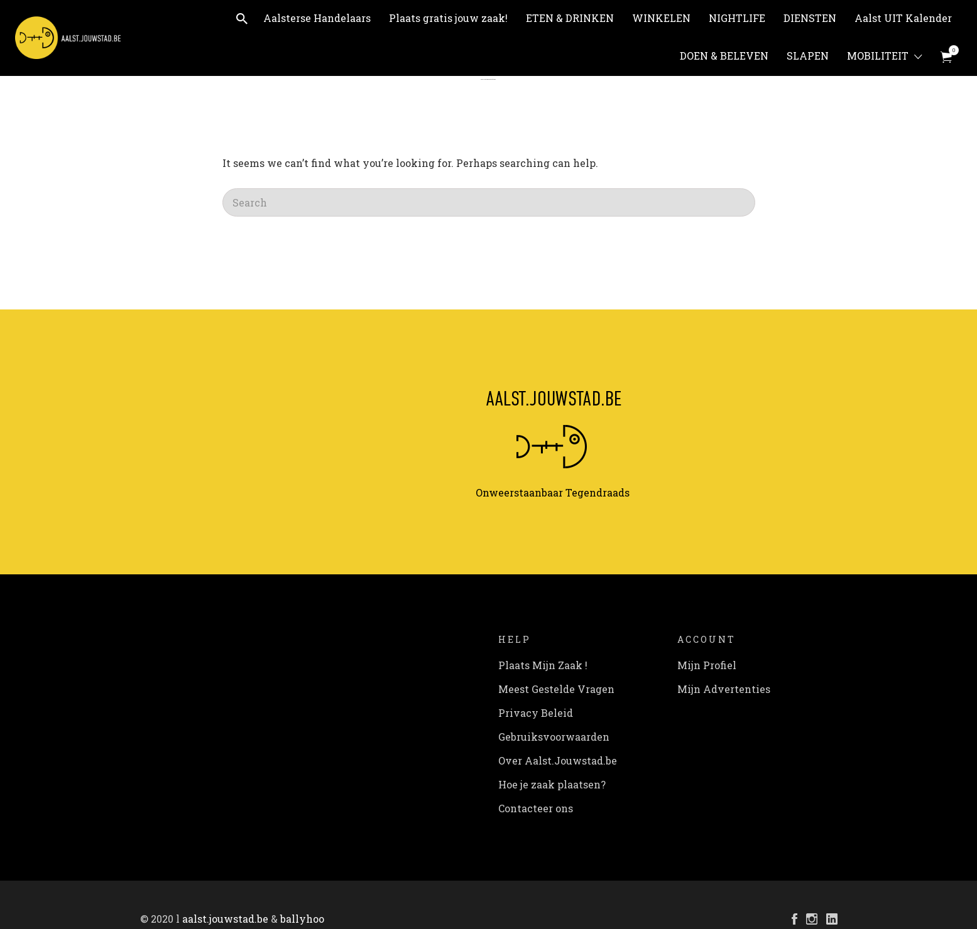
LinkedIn (832, 918)
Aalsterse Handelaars (317, 17)
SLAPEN (808, 55)
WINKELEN (661, 17)
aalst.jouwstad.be (225, 918)
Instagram (811, 918)
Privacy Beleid (535, 712)
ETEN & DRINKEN (570, 17)
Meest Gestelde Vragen (556, 688)
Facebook (794, 918)
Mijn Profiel (706, 665)
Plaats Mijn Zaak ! (542, 665)
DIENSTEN (809, 17)
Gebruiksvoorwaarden (553, 736)
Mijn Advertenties (723, 688)
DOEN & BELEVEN (724, 55)
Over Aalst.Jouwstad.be (557, 760)
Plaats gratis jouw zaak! (448, 17)
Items (950, 50)
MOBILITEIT (878, 55)
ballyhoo (302, 918)
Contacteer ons (535, 808)
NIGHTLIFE (737, 17)
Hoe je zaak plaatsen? (552, 784)
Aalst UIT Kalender (903, 17)
